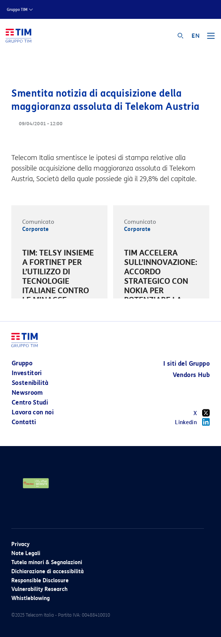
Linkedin (192, 422)
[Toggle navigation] (211, 38)
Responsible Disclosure (40, 580)
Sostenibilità (30, 382)
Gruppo (22, 363)
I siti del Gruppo (186, 363)
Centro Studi (30, 402)
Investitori (27, 373)
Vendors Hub (191, 375)
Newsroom (27, 392)
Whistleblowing (30, 598)
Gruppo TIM (17, 9)
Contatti (24, 422)
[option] (59, 282)
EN (196, 35)
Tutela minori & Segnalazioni (46, 562)
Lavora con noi (33, 412)
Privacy (20, 544)
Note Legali (25, 553)
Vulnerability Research (39, 589)
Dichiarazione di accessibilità (47, 571)
